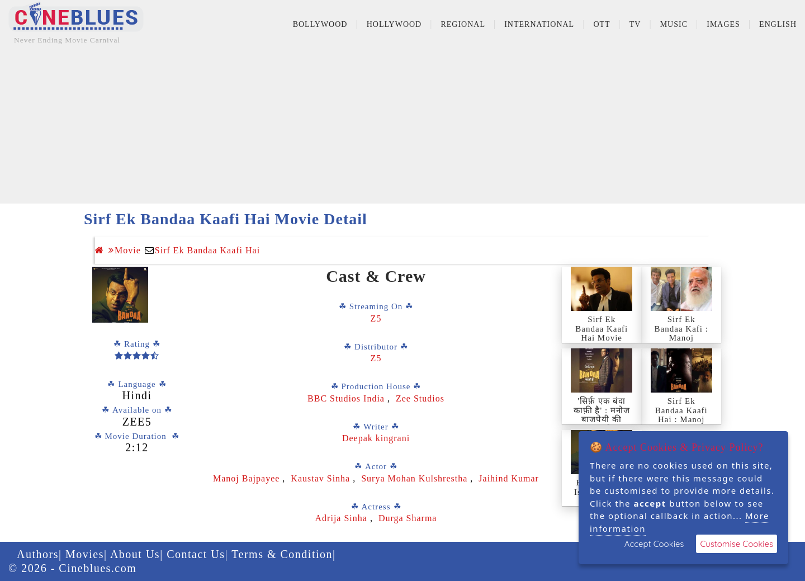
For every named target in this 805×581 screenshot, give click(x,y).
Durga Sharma (407, 518)
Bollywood (320, 24)
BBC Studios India (347, 398)
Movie (124, 250)
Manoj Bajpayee (246, 478)
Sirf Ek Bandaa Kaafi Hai (207, 250)
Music (674, 24)
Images (723, 24)
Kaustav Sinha (320, 478)
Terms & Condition (282, 554)
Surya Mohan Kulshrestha (415, 478)
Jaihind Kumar (509, 478)
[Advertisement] (402, 125)
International (539, 24)
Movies (84, 554)
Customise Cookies (736, 544)
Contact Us (196, 554)
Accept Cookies (654, 544)
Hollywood (394, 24)
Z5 (376, 318)
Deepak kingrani (376, 438)
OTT (601, 24)
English (778, 24)
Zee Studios (420, 398)
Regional (463, 24)
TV (635, 24)
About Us (135, 554)
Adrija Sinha (341, 518)
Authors (38, 554)
